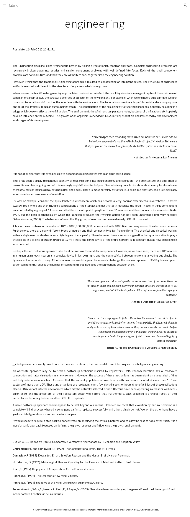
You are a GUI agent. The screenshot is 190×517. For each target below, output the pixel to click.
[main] (95, 23)
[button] (4, 5)
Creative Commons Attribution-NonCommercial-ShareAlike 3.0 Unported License (117, 509)
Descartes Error (167, 301)
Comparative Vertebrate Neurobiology (153, 347)
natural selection (43, 375)
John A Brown (51, 509)
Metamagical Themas (164, 157)
